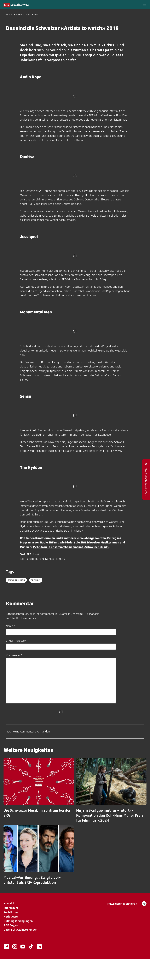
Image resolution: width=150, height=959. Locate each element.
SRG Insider (32, 14)
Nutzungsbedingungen (18, 921)
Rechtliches (11, 912)
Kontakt (9, 903)
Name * (10, 626)
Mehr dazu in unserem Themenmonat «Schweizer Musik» (71, 547)
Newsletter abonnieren (126, 903)
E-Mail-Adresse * (16, 640)
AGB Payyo (11, 925)
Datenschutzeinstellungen (20, 929)
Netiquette (11, 916)
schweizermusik (16, 580)
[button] (144, 4)
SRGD (20, 14)
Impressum (11, 907)
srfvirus (35, 580)
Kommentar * (14, 655)
